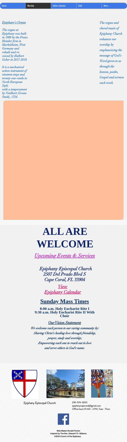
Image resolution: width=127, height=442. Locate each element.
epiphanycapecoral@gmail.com (86, 405)
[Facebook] (63, 419)
